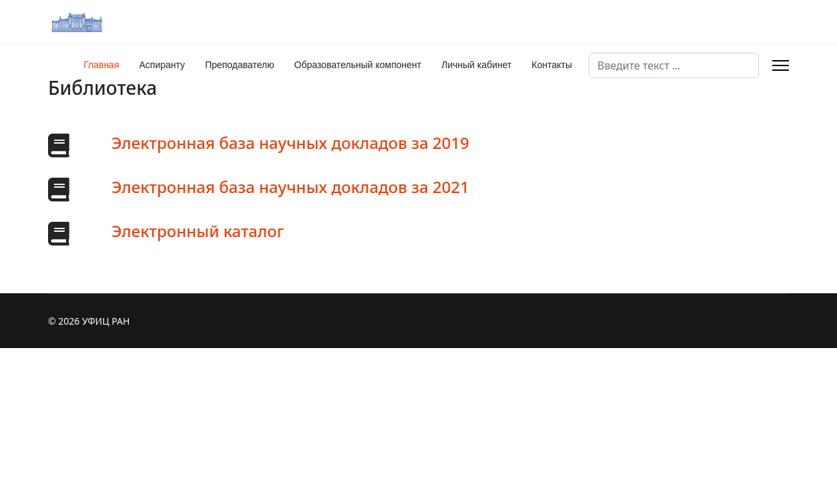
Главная (101, 64)
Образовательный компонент (357, 64)
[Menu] (780, 65)
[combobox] (674, 65)
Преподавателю (239, 64)
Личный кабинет (476, 64)
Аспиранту (163, 64)
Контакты (552, 64)
